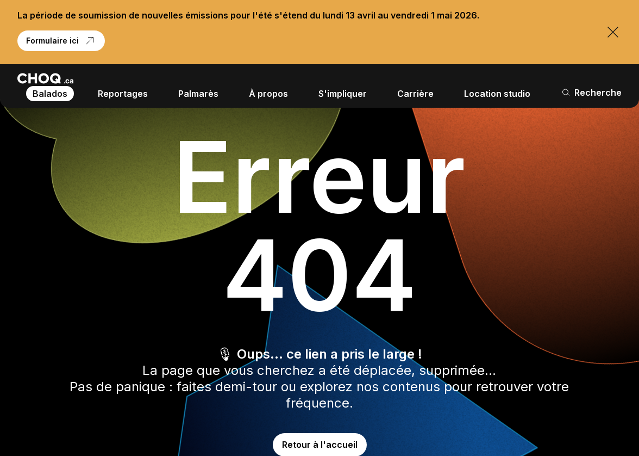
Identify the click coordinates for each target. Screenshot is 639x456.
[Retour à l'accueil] (45, 78)
